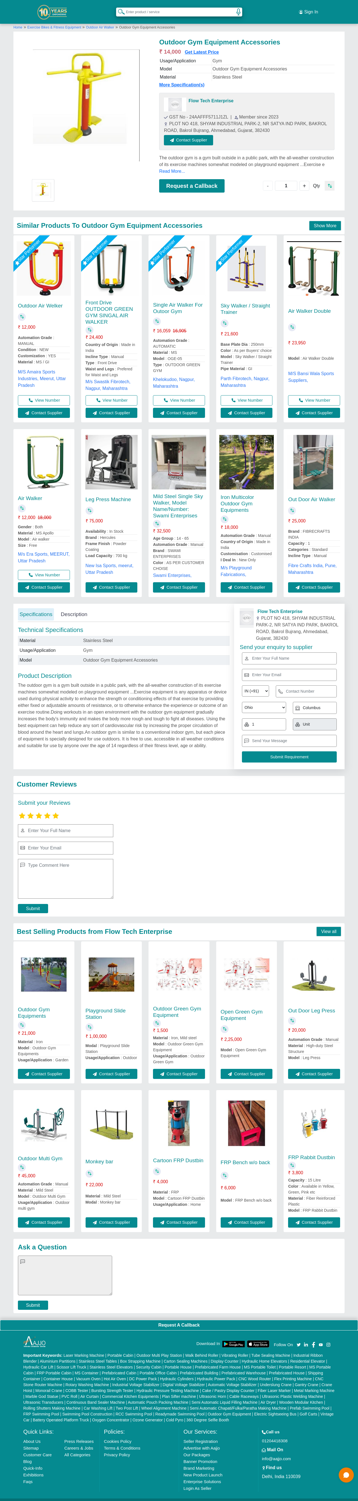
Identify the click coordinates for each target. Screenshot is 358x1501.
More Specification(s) (181, 77)
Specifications (36, 607)
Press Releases (79, 1434)
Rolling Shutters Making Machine (52, 1401)
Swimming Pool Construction (87, 1407)
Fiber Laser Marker (274, 1383)
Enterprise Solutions (202, 1474)
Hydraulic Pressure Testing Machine (167, 1383)
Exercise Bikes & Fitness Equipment (54, 20)
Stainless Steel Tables (98, 1354)
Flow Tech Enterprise (211, 93)
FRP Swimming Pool (41, 1407)
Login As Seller (197, 1481)
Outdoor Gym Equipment (229, 1407)
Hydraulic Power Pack (216, 1372)
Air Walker (30, 491)
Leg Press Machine (108, 492)
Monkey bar (99, 1154)
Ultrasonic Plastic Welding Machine (292, 1389)
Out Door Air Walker (311, 492)
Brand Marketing (198, 1461)
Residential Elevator (307, 1354)
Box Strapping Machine (140, 1354)
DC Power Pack (143, 1372)
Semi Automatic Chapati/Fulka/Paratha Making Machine (238, 1401)
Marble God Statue (41, 1389)
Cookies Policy (117, 1434)
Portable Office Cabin (158, 1366)
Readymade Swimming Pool (179, 1407)
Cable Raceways (244, 1389)
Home (17, 20)
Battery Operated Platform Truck (61, 1413)
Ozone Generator (148, 1413)
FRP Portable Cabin (54, 1366)
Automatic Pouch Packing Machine (158, 1395)
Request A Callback (179, 1318)
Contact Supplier (196, 133)
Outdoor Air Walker (100, 20)
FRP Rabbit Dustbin (311, 1150)
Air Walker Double (309, 304)
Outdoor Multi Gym (40, 1151)
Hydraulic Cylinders (177, 1372)
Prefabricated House (287, 1366)
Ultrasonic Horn (212, 1389)
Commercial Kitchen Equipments (130, 1389)
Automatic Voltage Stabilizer (232, 1377)
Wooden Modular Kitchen (301, 1395)
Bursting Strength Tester (112, 1383)
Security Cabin (148, 1360)
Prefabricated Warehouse (244, 1366)
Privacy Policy (117, 1447)
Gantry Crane (306, 1377)
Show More (325, 218)
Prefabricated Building (199, 1366)
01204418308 (275, 1433)
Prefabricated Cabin (119, 1366)
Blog (27, 1454)
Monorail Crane (49, 1383)
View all (328, 924)
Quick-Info (32, 1461)
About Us (32, 1434)
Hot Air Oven (115, 1372)
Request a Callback (191, 179)
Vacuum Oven (88, 1372)
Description (74, 607)
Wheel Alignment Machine (164, 1401)
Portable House (178, 1360)
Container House (58, 1372)
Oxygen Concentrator (110, 1413)
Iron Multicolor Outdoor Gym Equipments (237, 496)
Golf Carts (308, 1407)
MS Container (87, 1366)
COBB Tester (76, 1383)
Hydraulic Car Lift (38, 1360)
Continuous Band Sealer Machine (96, 1395)
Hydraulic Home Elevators (264, 1354)
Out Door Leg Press (311, 1004)
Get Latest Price (202, 45)
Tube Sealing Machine (270, 1348)
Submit (33, 901)
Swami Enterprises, (172, 568)
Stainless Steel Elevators (111, 1360)
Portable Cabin (120, 1348)
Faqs (27, 1474)
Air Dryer (268, 1395)
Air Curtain (89, 1389)
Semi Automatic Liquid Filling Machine (225, 1395)
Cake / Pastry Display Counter (228, 1383)
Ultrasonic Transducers (43, 1395)
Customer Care (37, 1447)
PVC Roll (69, 1389)
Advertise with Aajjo (201, 1441)
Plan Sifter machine (179, 1389)
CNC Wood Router (254, 1372)
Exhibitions (33, 1468)
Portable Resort (292, 1360)
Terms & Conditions (122, 1441)
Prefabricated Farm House (218, 1360)
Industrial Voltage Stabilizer (135, 1377)
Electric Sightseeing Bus (275, 1407)
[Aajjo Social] (299, 1337)
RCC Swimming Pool (134, 1407)
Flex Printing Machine (293, 1372)
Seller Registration (200, 1434)
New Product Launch (202, 1468)
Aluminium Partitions (58, 1354)
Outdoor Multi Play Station (159, 1348)
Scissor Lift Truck (71, 1360)
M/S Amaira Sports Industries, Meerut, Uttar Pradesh (42, 372)
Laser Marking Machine (83, 1348)
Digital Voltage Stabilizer (184, 1377)
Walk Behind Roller (201, 1348)
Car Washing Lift (98, 1401)
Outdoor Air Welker (40, 299)
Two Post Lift (127, 1401)
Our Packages (196, 1447)
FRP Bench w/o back (245, 1155)
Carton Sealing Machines (185, 1354)
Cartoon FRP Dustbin (178, 1153)
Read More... (172, 164)
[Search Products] (118, 8)
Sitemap (31, 1441)
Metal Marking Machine (314, 1383)
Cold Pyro (174, 1413)
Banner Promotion (200, 1454)
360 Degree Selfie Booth (207, 1413)
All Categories (77, 1447)
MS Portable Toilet (259, 1360)
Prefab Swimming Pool (309, 1401)
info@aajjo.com (276, 1451)
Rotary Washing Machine (87, 1377)
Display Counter (225, 1354)
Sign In (308, 8)
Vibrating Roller (235, 1348)
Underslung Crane (276, 1377)
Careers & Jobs (78, 1441)
